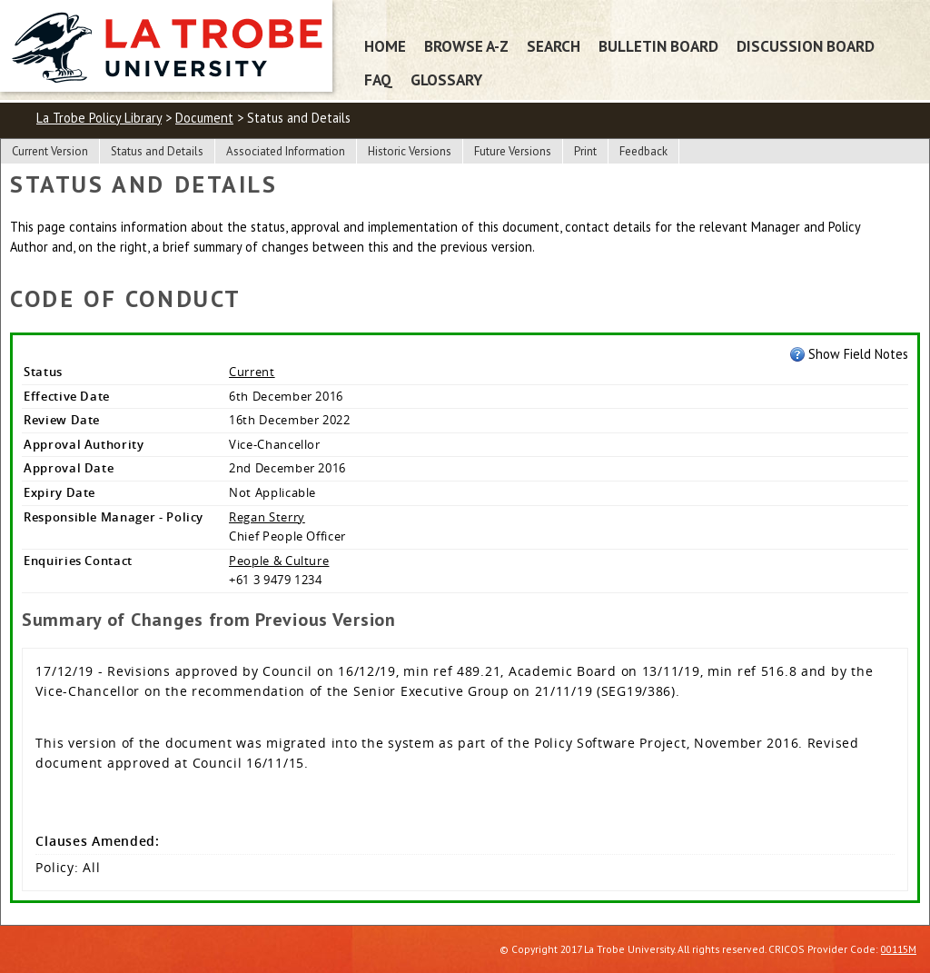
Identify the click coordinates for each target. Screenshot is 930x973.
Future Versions (512, 151)
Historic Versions (409, 151)
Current (252, 371)
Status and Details (157, 151)
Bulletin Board (658, 45)
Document (204, 117)
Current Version (50, 151)
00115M (898, 949)
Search (553, 45)
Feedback (643, 151)
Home (385, 45)
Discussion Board (806, 45)
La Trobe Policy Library (99, 117)
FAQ (378, 79)
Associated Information (285, 151)
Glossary (446, 79)
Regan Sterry (267, 517)
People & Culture (279, 560)
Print (585, 151)
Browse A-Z (466, 45)
